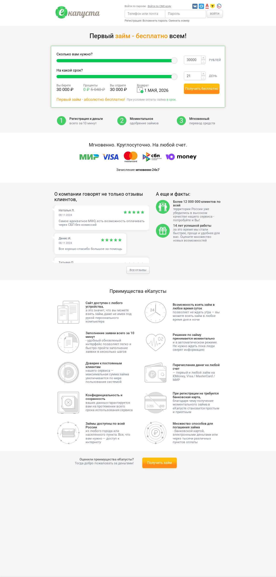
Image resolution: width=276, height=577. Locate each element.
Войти (214, 13)
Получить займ (159, 463)
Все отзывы (138, 270)
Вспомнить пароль (155, 20)
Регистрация (133, 20)
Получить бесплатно (201, 89)
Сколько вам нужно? (74, 54)
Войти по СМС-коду (159, 6)
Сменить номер (179, 20)
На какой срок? (69, 70)
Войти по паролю (135, 6)
